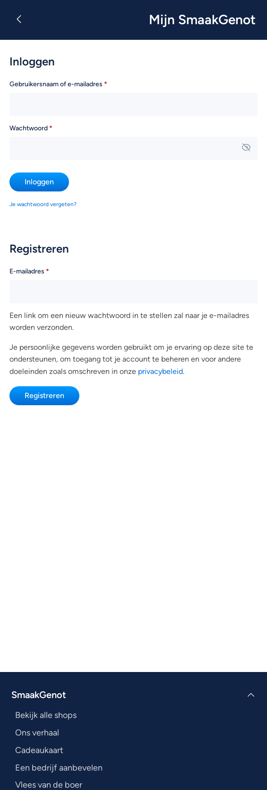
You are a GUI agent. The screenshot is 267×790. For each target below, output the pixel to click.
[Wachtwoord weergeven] (246, 148)
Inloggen (39, 181)
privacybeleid (160, 371)
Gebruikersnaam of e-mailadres (71, 83)
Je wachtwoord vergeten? (43, 204)
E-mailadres (42, 270)
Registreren (44, 395)
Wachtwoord (44, 127)
